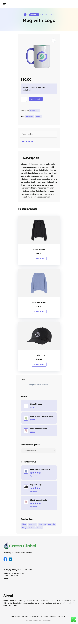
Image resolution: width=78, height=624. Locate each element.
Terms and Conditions (48, 616)
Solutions (25, 616)
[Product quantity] (24, 99)
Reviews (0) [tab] (27, 141)
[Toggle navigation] (4, 4)
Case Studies (15, 616)
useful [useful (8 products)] (40, 528)
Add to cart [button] (40, 258)
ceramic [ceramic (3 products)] (33, 524)
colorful (30, 116)
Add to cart (35, 99)
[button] (54, 41)
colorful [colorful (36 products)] (52, 524)
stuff (38, 116)
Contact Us (61, 616)
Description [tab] (27, 134)
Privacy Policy (34, 616)
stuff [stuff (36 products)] (32, 528)
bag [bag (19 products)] (24, 524)
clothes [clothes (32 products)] (43, 524)
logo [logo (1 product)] (25, 528)
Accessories (34, 111)
